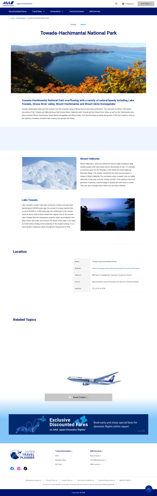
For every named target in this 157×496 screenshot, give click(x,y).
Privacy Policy (51, 480)
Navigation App (60, 460)
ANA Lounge (95, 464)
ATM (57, 456)
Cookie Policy (67, 480)
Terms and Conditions (85, 480)
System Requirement (106, 480)
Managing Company (34, 480)
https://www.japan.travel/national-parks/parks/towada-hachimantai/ (116, 268)
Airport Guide (95, 456)
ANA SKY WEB (125, 480)
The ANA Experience (98, 460)
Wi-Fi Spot (58, 464)
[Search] (116, 3)
